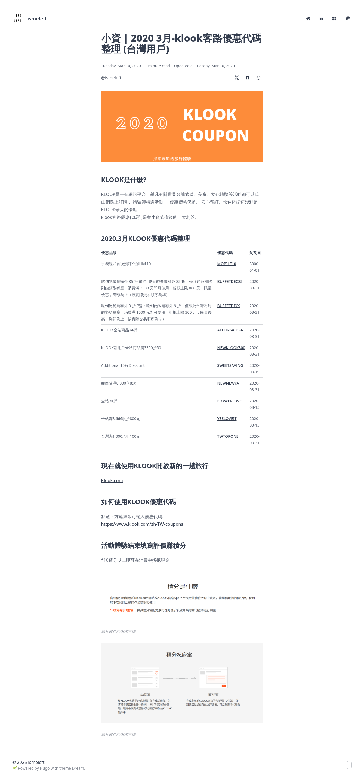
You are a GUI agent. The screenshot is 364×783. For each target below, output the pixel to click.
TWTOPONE (228, 436)
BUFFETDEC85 (230, 281)
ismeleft (37, 18)
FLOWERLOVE (229, 400)
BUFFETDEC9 (228, 305)
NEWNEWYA (228, 383)
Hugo (45, 768)
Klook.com (112, 480)
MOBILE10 (226, 263)
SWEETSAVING (230, 365)
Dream (78, 768)
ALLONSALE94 (230, 329)
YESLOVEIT (227, 418)
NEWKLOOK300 (231, 347)
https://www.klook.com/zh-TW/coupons (142, 524)
